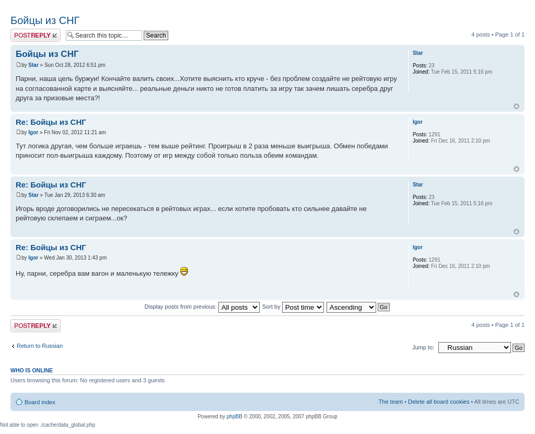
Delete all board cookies (438, 401)
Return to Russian (40, 346)
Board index (40, 402)
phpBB (234, 416)
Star (33, 65)
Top (516, 106)
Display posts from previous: (202, 306)
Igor (33, 132)
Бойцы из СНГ (44, 20)
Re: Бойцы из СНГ (51, 122)
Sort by (293, 306)
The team (391, 401)
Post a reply (35, 35)
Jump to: (423, 347)
